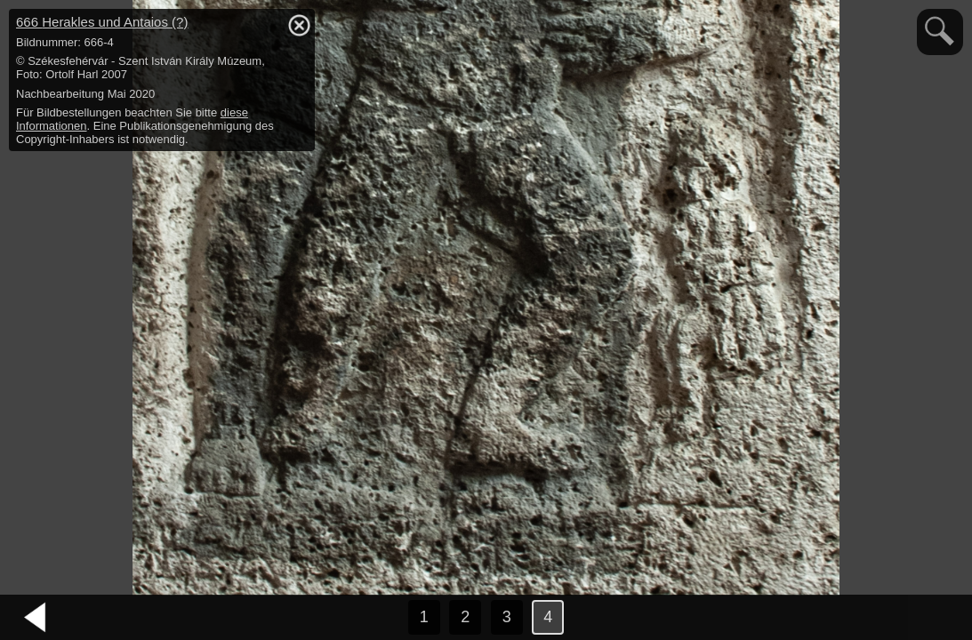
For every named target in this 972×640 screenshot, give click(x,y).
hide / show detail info (299, 25)
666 (102, 21)
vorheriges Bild (35, 618)
